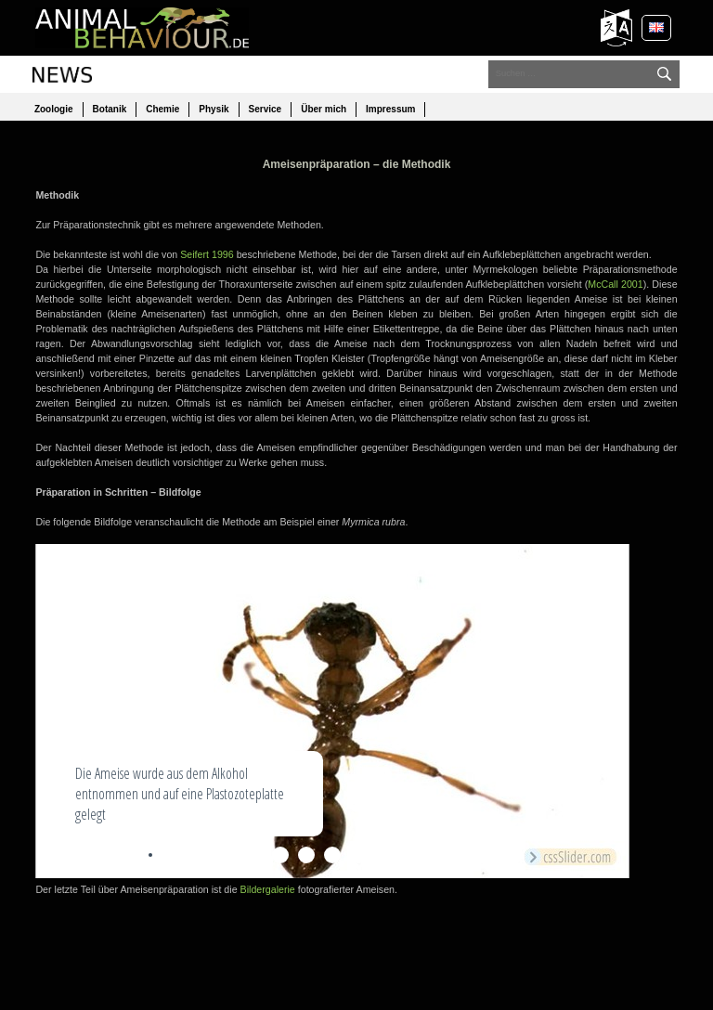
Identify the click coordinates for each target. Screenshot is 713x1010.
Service (265, 109)
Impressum (390, 109)
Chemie (162, 109)
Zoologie (53, 109)
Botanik (110, 109)
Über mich (323, 109)
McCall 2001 (615, 284)
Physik (213, 109)
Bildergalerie (267, 889)
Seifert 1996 (206, 254)
